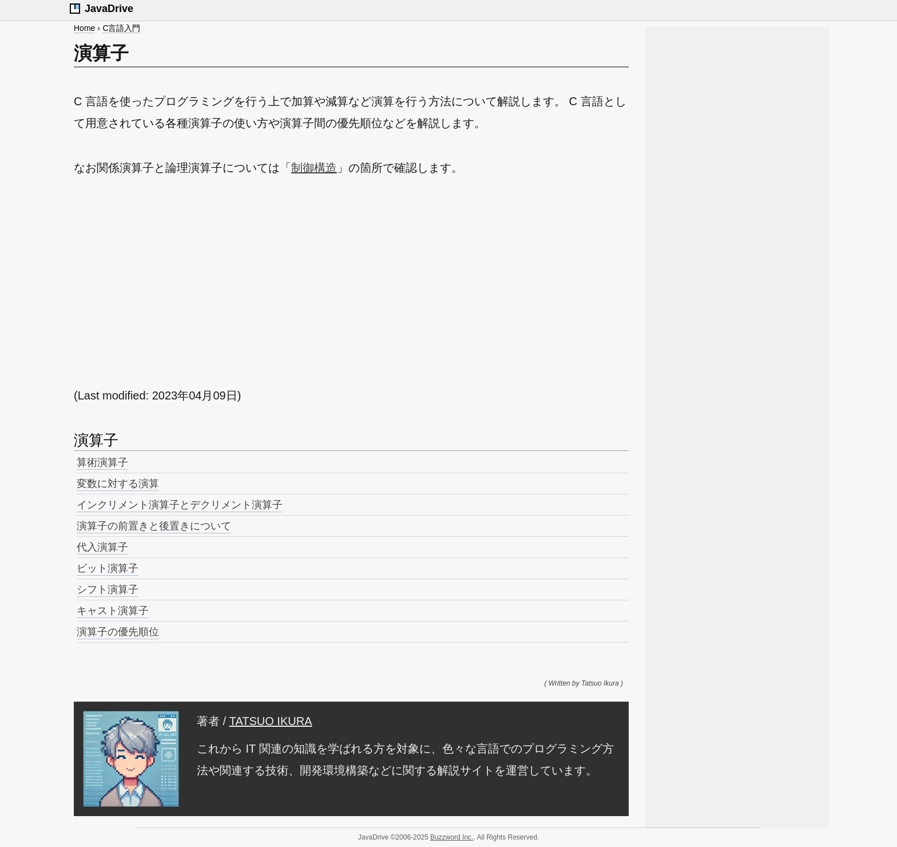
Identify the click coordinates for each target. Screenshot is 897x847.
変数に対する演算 (118, 483)
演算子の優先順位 (118, 632)
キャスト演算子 (113, 610)
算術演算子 (102, 462)
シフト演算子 (107, 589)
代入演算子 (102, 547)
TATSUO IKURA (270, 721)
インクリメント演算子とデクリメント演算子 (180, 504)
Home (84, 28)
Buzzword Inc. (451, 837)
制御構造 (314, 167)
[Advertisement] (351, 281)
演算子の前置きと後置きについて (154, 526)
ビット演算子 (107, 568)
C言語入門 (121, 28)
